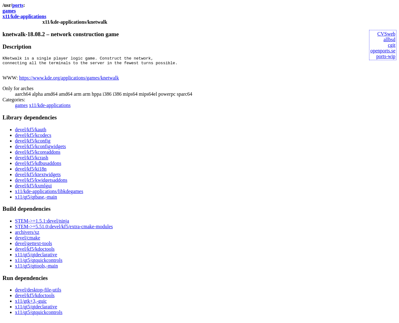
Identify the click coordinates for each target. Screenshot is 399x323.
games (9, 10)
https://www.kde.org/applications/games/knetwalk (69, 80)
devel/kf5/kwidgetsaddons (41, 183)
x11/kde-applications (24, 16)
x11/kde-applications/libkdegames (49, 194)
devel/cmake (27, 240)
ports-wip (385, 56)
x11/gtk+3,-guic (31, 303)
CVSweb (386, 33)
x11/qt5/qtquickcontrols (38, 263)
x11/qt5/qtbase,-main (36, 199)
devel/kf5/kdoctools (35, 251)
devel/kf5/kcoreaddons (37, 154)
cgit (391, 45)
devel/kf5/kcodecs (33, 138)
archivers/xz (27, 235)
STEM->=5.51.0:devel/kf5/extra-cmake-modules (64, 229)
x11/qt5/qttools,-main (36, 268)
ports (17, 5)
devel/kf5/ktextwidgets (38, 177)
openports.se (382, 50)
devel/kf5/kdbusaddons (38, 166)
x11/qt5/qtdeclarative (36, 257)
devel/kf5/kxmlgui (33, 188)
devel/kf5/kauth (30, 132)
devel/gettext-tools (33, 246)
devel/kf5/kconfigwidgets (40, 149)
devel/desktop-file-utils (38, 292)
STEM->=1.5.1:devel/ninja (42, 223)
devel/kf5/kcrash (31, 160)
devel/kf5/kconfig (32, 143)
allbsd (389, 39)
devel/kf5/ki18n (30, 171)
